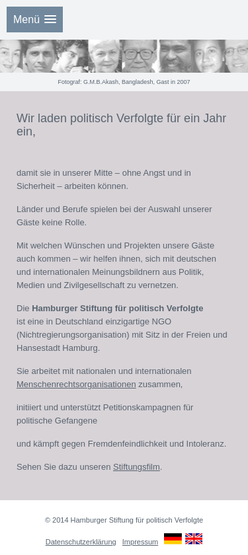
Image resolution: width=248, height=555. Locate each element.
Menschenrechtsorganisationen (76, 384)
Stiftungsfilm (136, 467)
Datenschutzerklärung (81, 542)
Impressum (140, 542)
